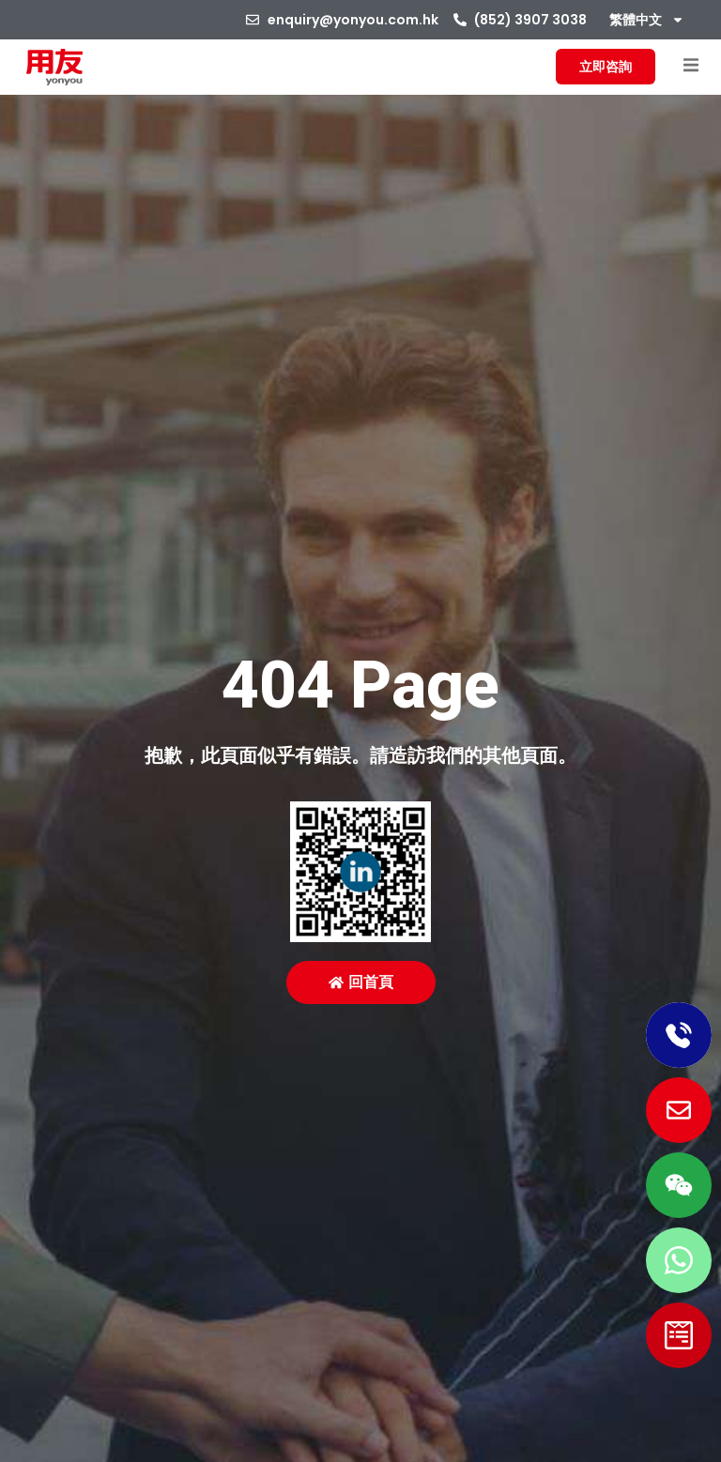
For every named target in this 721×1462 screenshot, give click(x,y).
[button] (690, 65)
